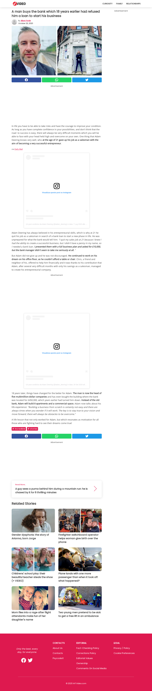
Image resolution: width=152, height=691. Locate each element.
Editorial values (84, 658)
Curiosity (107, 3)
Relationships (133, 3)
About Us (57, 648)
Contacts (58, 653)
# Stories (32, 428)
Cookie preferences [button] (124, 653)
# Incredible (18, 428)
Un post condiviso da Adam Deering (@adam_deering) (46, 224)
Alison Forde (26, 20)
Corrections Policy (86, 653)
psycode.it (58, 658)
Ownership (82, 663)
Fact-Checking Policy (87, 648)
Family (119, 3)
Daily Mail (19, 149)
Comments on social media (91, 668)
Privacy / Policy (122, 648)
